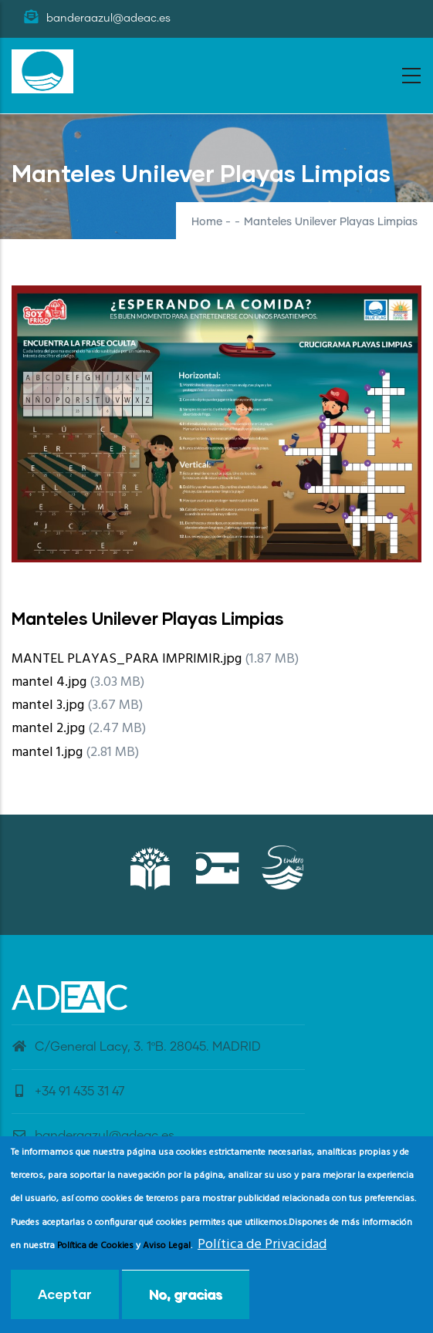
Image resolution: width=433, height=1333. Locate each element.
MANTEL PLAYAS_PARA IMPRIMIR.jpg (127, 659)
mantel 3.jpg (48, 705)
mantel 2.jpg (48, 728)
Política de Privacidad (262, 1251)
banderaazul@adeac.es (93, 1135)
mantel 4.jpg (49, 682)
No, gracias (185, 1301)
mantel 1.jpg (47, 752)
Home (206, 222)
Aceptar (65, 1301)
